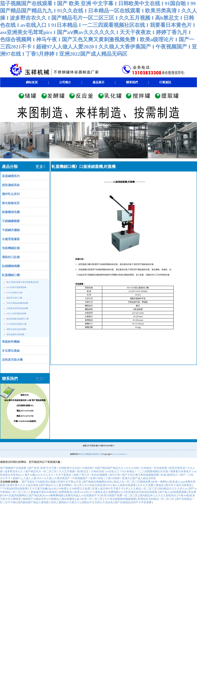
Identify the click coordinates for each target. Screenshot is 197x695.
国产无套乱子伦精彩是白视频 (39, 481)
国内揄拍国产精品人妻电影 (34, 502)
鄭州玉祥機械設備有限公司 (90, 454)
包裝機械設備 (11, 248)
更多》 (41, 379)
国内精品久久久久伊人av (173, 488)
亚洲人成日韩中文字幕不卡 (108, 488)
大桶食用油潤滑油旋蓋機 (17, 308)
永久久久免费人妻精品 (151, 485)
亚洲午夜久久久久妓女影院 (23, 485)
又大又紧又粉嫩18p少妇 (43, 488)
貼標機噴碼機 (11, 266)
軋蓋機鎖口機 (11, 275)
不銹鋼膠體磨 (11, 221)
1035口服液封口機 (14, 292)
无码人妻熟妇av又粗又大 (65, 502)
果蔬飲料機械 (11, 341)
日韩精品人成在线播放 (61, 498)
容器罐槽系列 (11, 176)
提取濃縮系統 (11, 185)
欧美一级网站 (160, 481)
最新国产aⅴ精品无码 (35, 498)
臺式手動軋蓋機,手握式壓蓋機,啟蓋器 (22, 282)
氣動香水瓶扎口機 (14, 298)
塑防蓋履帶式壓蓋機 (15, 334)
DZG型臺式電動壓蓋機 (16, 287)
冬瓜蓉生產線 (11, 350)
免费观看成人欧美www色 (74, 492)
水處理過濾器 (11, 239)
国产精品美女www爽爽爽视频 (46, 495)
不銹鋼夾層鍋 (11, 230)
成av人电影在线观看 (124, 485)
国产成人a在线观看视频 (173, 492)
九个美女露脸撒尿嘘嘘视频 (120, 498)
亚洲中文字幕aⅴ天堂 (70, 481)
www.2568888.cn (120, 454)
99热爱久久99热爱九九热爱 (75, 488)
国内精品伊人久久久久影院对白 (158, 495)
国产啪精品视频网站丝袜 (98, 481)
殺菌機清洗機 (11, 212)
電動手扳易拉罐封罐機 (16, 329)
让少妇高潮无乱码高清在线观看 (139, 492)
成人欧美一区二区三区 (89, 498)
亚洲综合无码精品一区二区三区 (156, 498)
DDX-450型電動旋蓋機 (16, 313)
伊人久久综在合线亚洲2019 (95, 485)
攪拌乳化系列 (11, 194)
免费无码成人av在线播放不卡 (82, 495)
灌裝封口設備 (11, 257)
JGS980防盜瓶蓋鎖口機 (16, 324)
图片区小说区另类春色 (179, 485)
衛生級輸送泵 (11, 203)
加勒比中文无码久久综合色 (97, 502)
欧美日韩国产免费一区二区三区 (119, 495)
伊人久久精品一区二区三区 (141, 488)
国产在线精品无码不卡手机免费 (133, 502)
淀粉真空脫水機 (12, 359)
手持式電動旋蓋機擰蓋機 (17, 303)
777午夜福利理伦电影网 (14, 488)
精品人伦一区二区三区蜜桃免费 (132, 481)
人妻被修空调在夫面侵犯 (43, 492)
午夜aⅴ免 (183, 495)
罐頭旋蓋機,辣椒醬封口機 (17, 319)
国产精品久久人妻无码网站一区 (59, 485)
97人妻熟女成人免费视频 (104, 492)
